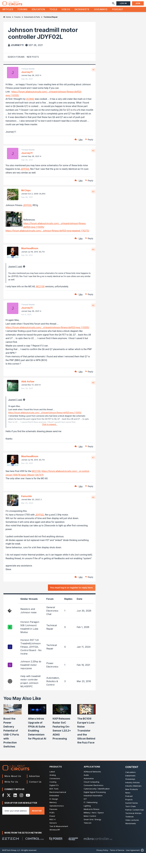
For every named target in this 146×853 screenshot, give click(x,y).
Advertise (34, 776)
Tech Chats (130, 806)
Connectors (54, 778)
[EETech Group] (10, 838)
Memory (53, 802)
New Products (131, 789)
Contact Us (35, 781)
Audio (86, 775)
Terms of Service (117, 850)
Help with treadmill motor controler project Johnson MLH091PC (30, 681)
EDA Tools (53, 789)
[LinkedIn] (15, 795)
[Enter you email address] (15, 811)
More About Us (12, 776)
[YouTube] (28, 795)
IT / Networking (90, 802)
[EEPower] (55, 838)
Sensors (53, 823)
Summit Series (131, 803)
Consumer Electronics (93, 785)
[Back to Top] (142, 850)
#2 (93, 150)
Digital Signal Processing (95, 792)
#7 (93, 457)
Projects (129, 799)
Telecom (87, 823)
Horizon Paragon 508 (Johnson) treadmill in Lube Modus (29, 627)
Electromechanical (57, 792)
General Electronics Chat (52, 611)
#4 (93, 249)
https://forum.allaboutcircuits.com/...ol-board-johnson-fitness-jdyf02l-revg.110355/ (47, 327)
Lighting (87, 806)
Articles (7, 9)
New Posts (33, 57)
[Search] (113, 3)
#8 (93, 497)
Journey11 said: (15, 266)
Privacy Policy (102, 850)
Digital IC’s (54, 785)
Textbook (129, 816)
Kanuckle (26, 496)
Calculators (130, 772)
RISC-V (52, 819)
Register (37, 811)
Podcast (117, 9)
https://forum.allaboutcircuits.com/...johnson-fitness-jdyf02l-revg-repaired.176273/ (47, 230)
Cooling (52, 782)
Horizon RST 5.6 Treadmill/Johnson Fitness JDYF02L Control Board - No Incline (30, 647)
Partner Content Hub (134, 810)
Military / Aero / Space (94, 812)
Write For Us (11, 781)
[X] (9, 795)
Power (52, 816)
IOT (85, 799)
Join (137, 3)
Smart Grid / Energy (92, 819)
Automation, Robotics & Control (53, 681)
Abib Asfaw (27, 381)
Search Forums (16, 57)
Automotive (89, 778)
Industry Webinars (133, 786)
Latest (52, 771)
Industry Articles (132, 782)
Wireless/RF (54, 830)
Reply (90, 139)
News (127, 793)
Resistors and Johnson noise (28, 611)
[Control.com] (34, 838)
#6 (93, 382)
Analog (52, 775)
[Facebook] (3, 795)
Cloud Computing (91, 782)
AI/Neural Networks (92, 771)
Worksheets (130, 823)
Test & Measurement (58, 826)
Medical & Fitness (91, 809)
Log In (123, 3)
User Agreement (133, 850)
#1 (93, 69)
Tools (53, 9)
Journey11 (17, 45)
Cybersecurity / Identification (97, 789)
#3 (93, 191)
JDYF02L (25, 169)
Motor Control (90, 816)
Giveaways (101, 9)
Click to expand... (49, 424)
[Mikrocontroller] (98, 838)
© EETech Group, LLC (11, 850)
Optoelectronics (56, 806)
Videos (65, 9)
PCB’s (51, 812)
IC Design (53, 799)
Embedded (54, 795)
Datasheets (82, 9)
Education (38, 9)
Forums (23, 9)
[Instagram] (21, 795)
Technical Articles (133, 813)
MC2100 (40, 286)
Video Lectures (132, 820)
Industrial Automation (93, 795)
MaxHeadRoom (29, 248)
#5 (93, 305)
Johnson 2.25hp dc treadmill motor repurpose (30, 665)
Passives (53, 809)
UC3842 (30, 99)
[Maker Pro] (73, 838)
